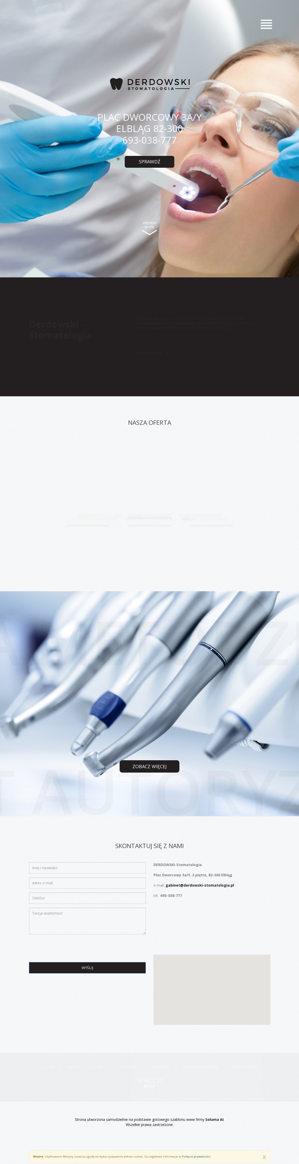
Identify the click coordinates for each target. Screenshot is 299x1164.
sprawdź (149, 161)
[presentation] (68, 948)
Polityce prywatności (196, 1156)
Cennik (73, 1067)
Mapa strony (245, 1067)
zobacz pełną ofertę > (86, 526)
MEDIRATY (127, 1067)
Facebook (159, 1067)
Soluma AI (214, 1119)
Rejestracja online (200, 1067)
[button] (211, 985)
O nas (99, 1067)
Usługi (47, 1067)
